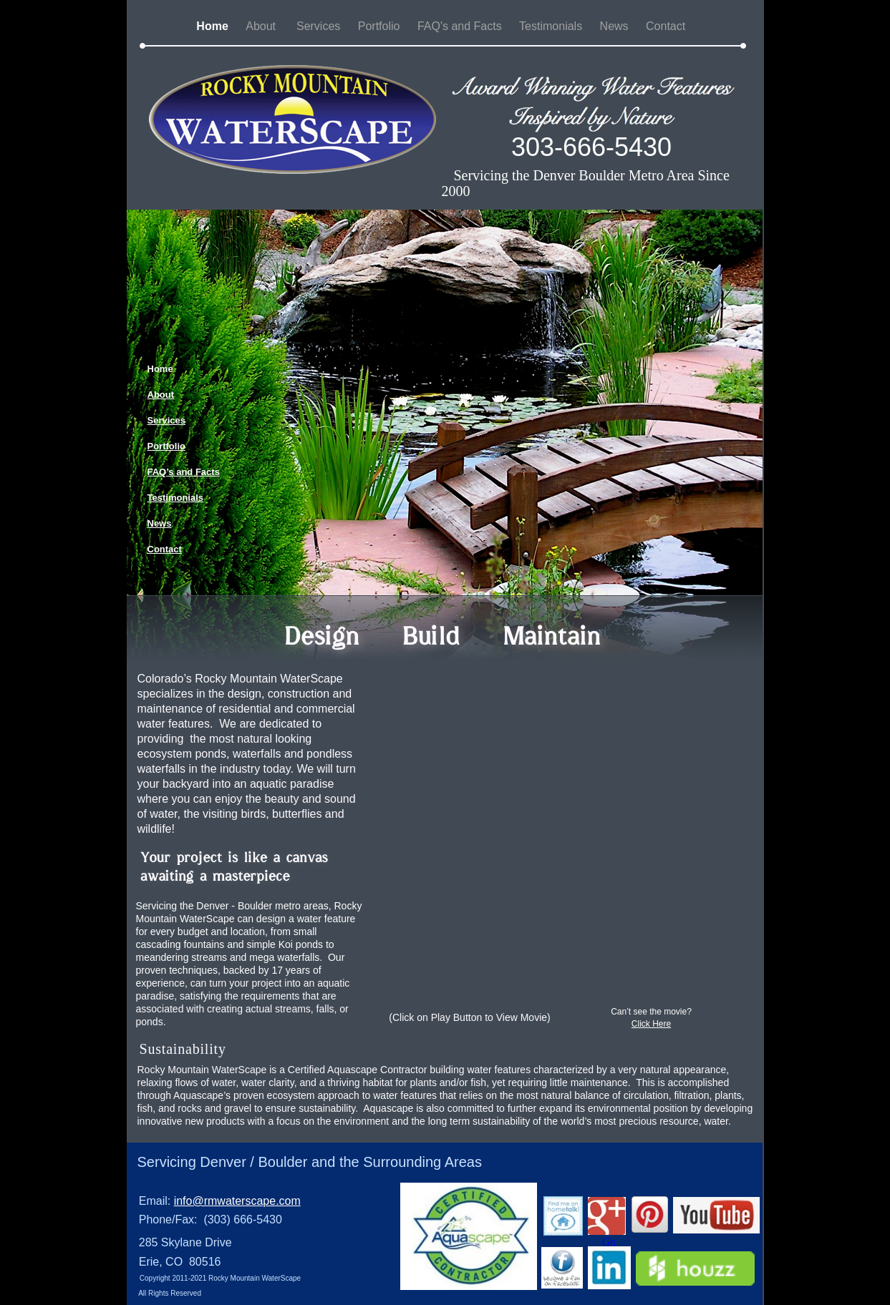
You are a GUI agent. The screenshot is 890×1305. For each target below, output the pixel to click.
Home (213, 26)
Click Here (651, 1024)
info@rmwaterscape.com (237, 1201)
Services (320, 26)
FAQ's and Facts (461, 26)
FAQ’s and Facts (183, 471)
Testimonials (552, 26)
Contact (667, 26)
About (264, 26)
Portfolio (380, 26)
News (616, 26)
